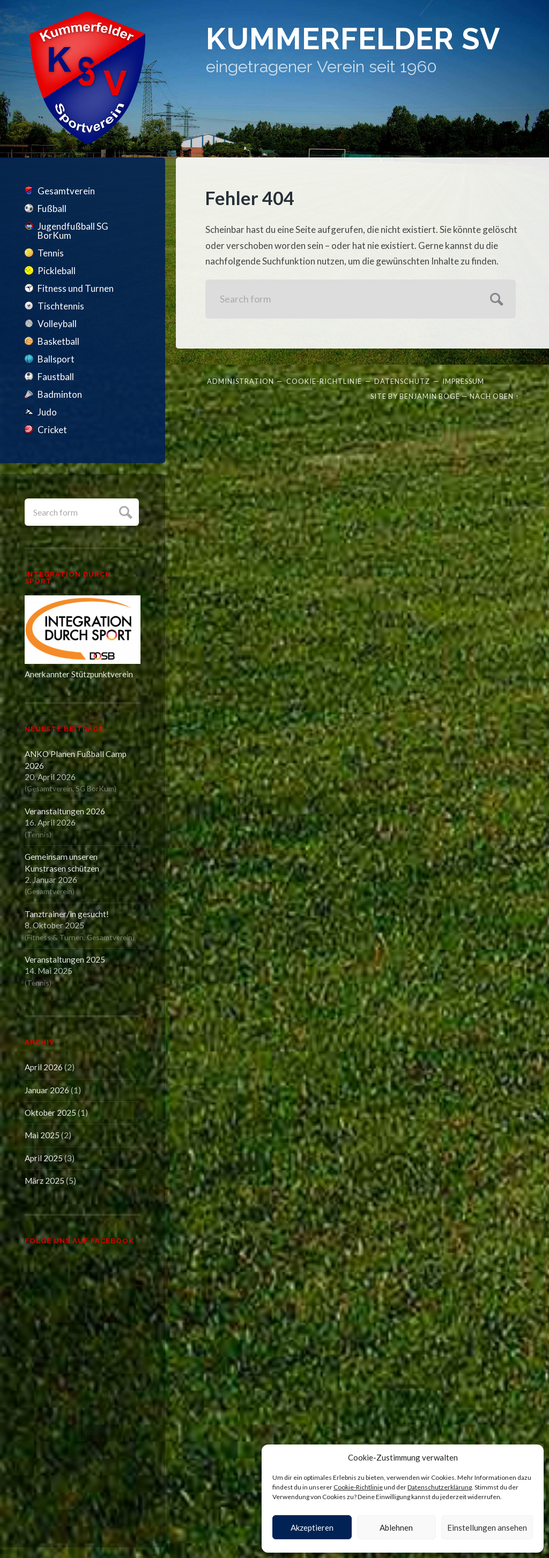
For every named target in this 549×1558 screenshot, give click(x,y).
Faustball (56, 376)
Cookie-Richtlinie (358, 1487)
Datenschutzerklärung (439, 1487)
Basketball (58, 341)
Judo (47, 412)
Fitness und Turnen (76, 288)
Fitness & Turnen (55, 937)
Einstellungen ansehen (487, 1527)
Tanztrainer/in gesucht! (67, 914)
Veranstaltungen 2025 (65, 959)
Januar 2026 (47, 1090)
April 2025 (44, 1158)
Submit (124, 511)
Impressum (463, 381)
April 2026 (44, 1067)
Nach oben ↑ (494, 396)
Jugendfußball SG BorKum (73, 231)
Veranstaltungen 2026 (65, 811)
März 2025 (44, 1180)
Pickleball (57, 270)
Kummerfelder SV (353, 38)
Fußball (52, 208)
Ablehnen (396, 1527)
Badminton (60, 394)
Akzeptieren (312, 1527)
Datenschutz (402, 381)
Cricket (52, 429)
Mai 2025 (42, 1135)
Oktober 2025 (50, 1112)
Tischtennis (61, 306)
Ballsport (56, 359)
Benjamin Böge (429, 396)
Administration (240, 381)
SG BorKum (95, 788)
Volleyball (57, 323)
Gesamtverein (66, 190)
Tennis (51, 253)
